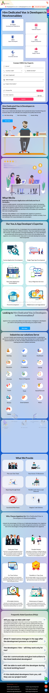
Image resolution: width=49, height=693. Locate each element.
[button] (46, 690)
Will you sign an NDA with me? (17, 620)
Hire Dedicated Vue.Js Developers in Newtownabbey (29, 314)
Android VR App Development (14, 691)
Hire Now (7, 121)
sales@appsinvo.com (25, 7)
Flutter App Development (32, 689)
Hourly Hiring (34, 115)
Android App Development (13, 689)
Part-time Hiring (21, 115)
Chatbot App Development (32, 686)
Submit (23, 99)
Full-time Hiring (8, 115)
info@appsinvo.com (12, 7)
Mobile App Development (13, 686)
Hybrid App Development (32, 691)
